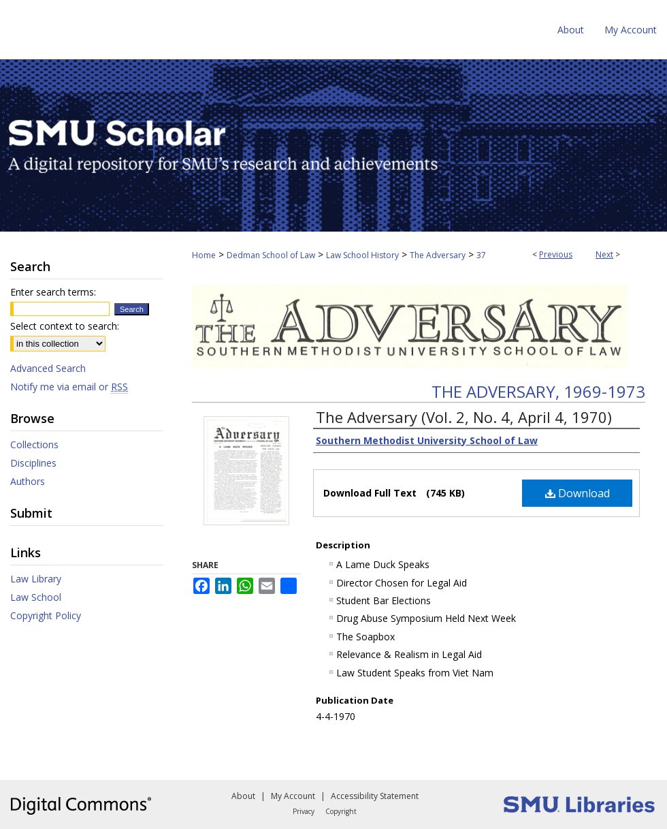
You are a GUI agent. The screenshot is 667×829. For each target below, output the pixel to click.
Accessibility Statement (375, 796)
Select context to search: (64, 325)
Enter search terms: (53, 291)
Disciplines (33, 462)
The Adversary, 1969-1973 (538, 391)
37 (481, 255)
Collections (34, 444)
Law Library (35, 578)
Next (604, 254)
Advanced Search (48, 368)
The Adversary (438, 255)
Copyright (341, 811)
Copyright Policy (45, 615)
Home (204, 255)
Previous (555, 254)
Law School (35, 597)
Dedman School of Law (271, 255)
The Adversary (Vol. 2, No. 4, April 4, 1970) (464, 417)
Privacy (303, 811)
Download (577, 493)
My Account (293, 796)
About (243, 796)
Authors (27, 481)
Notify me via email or (69, 386)
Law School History (362, 255)
